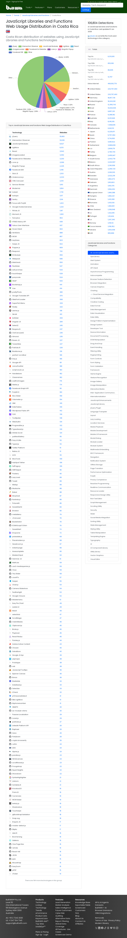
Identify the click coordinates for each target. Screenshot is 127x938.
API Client (94, 268)
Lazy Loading (95, 419)
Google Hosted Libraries (22, 207)
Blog (77, 916)
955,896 (111, 233)
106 (61, 462)
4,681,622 (111, 142)
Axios (14, 733)
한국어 (105, 2)
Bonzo (14, 677)
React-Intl (16, 852)
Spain (91, 135)
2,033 (62, 177)
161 (61, 388)
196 (61, 355)
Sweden (92, 176)
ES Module (16, 255)
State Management (98, 525)
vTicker (15, 874)
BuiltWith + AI (101, 908)
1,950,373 (111, 179)
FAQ (77, 913)
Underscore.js (18, 177)
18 (60, 807)
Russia (92, 105)
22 (61, 766)
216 (61, 351)
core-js (15, 162)
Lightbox (15, 147)
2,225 (62, 166)
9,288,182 (111, 115)
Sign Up (39, 934)
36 (61, 670)
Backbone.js (17, 351)
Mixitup (15, 485)
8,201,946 (111, 118)
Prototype (16, 663)
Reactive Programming (99, 483)
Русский (100, 2)
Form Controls (96, 359)
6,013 (62, 147)
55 (61, 581)
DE (91, 2)
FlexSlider (16, 266)
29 (61, 714)
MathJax (15, 563)
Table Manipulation (98, 533)
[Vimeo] (111, 928)
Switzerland (94, 145)
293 (61, 318)
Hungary (93, 196)
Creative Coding (97, 302)
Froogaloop (17, 766)
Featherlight (17, 592)
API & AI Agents (102, 902)
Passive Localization (20, 714)
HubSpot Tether (18, 462)
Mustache (16, 488)
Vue (14, 288)
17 (60, 822)
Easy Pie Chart (18, 603)
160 (61, 392)
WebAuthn (16, 422)
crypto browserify (19, 740)
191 (61, 362)
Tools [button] (28, 7)
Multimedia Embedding (99, 449)
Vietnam (93, 182)
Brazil (91, 108)
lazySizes (15, 240)
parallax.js (16, 755)
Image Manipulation (98, 385)
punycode (16, 277)
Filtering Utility (95, 351)
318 (61, 311)
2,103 (62, 173)
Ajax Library (94, 256)
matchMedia (17, 622)
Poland (92, 142)
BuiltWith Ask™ (42, 921)
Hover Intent (17, 229)
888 (61, 233)
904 (61, 229)
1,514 (61, 199)
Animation (94, 264)
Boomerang (17, 837)
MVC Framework (97, 453)
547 (61, 266)
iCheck (15, 692)
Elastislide (16, 681)
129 (61, 429)
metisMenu (16, 514)
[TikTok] (105, 928)
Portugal (93, 216)
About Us (79, 918)
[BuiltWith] (14, 7)
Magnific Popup (18, 166)
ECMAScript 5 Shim (19, 525)
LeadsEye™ (40, 926)
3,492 (62, 155)
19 (60, 788)
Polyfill (92, 476)
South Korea (94, 159)
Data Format (95, 306)
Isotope (15, 196)
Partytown (16, 737)
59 (61, 563)
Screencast (80, 908)
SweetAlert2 (17, 507)
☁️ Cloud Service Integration (101, 294)
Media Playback (96, 427)
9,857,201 (111, 111)
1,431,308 (111, 199)
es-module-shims (19, 711)
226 (61, 348)
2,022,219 (111, 176)
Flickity (14, 307)
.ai (90, 219)
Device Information (98, 332)
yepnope (16, 659)
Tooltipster (16, 418)
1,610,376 (111, 186)
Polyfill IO (15, 392)
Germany (93, 98)
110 (61, 455)
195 (61, 359)
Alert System (95, 260)
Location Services (97, 423)
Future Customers (63, 910)
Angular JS (16, 322)
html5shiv (16, 233)
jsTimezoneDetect (19, 696)
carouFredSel (17, 366)
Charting (93, 291)
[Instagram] (117, 928)
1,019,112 (110, 223)
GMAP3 (15, 707)
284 (61, 322)
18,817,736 (111, 98)
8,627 (62, 144)
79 (61, 514)
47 (61, 614)
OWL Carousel (18, 181)
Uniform (15, 781)
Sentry (14, 199)
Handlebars (17, 374)
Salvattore (16, 651)
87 (61, 496)
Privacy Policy (114, 920)
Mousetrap (16, 863)
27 (61, 722)
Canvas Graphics (97, 287)
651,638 (111, 63)
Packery (15, 474)
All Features (60, 929)
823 (61, 240)
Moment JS (16, 214)
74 (61, 529)
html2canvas (17, 759)
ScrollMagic (17, 618)
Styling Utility (95, 529)
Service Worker (18, 185)
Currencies (16, 796)
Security (93, 510)
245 (61, 325)
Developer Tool (96, 328)
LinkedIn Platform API (20, 725)
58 (61, 574)
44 (61, 640)
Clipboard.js (17, 625)
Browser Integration (98, 283)
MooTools (16, 459)
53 (61, 592)
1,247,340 (111, 219)
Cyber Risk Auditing (59, 914)
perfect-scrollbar (19, 355)
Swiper (15, 581)
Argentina (93, 186)
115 (61, 436)
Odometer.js (17, 399)
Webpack (16, 259)
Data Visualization (97, 313)
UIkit (13, 403)
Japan (92, 132)
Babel (14, 492)
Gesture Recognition (98, 377)
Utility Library (95, 552)
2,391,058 (111, 165)
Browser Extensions (103, 910)
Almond (15, 336)
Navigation (94, 457)
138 (61, 418)
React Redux (17, 637)
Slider (92, 514)
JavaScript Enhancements (100, 400)
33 (61, 688)
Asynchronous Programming (102, 272)
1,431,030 (111, 203)
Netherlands (94, 128)
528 (61, 273)
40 (61, 648)
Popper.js (16, 247)
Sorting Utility (95, 521)
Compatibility (95, 298)
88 (61, 488)
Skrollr (14, 314)
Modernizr (16, 188)
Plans (49, 7)
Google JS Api (18, 655)
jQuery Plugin (95, 408)
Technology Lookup (41, 903)
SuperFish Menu (18, 303)
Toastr (14, 481)
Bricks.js (15, 629)
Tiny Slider (16, 574)
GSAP (14, 281)
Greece (92, 199)
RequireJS (16, 329)
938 (61, 222)
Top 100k (91, 63)
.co (90, 148)
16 (60, 833)
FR (93, 2)
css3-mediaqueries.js (21, 566)
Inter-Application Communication (103, 393)
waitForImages (18, 381)
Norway (92, 223)
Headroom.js (17, 544)
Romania (93, 203)
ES (95, 2)
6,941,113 (111, 128)
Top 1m (90, 56)
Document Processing (99, 336)
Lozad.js (15, 718)
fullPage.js (16, 466)
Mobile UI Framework (98, 434)
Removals (99, 918)
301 (61, 314)
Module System (96, 446)
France (92, 115)
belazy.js (15, 803)
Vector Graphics (97, 555)
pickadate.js (17, 537)
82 (61, 507)
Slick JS (15, 173)
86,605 (110, 70)
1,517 (61, 196)
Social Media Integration (100, 517)
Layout (93, 415)
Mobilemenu (17, 600)
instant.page (17, 548)
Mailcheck (16, 262)
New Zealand (94, 209)
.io (90, 213)
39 (61, 655)
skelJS (14, 833)
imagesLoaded (18, 155)
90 (61, 474)
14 (60, 874)
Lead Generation (62, 902)
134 (61, 422)
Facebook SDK (18, 170)
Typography (95, 540)
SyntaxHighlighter (19, 777)
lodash (15, 192)
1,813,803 (111, 182)
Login (46, 934)
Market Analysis (62, 905)
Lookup (85, 9)
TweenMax (16, 344)
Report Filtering (62, 921)
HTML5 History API (19, 222)
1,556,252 (111, 189)
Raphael (15, 729)
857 (61, 236)
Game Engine (95, 374)
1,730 (61, 192)
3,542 (62, 151)
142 (61, 411)
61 (60, 559)
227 (61, 340)
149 (61, 403)
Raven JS (16, 340)
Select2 (15, 325)
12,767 (110, 77)
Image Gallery (96, 381)
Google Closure (18, 596)
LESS (14, 748)
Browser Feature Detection (101, 279)
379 (61, 296)
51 (60, 600)
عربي (119, 2)
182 (61, 374)
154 (61, 399)
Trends (16, 15)
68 (61, 540)
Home (8, 15)
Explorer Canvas (18, 674)
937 (61, 225)
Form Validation (96, 366)
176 (61, 381)
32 (61, 692)
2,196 (62, 170)
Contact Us (80, 921)
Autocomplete (96, 275)
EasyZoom (16, 866)
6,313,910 (111, 56)
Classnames (17, 377)
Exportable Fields (82, 905)
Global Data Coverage (60, 925)
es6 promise (17, 270)
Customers (60, 7)
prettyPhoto (17, 292)
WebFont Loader (18, 299)
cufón (14, 744)
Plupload (15, 633)
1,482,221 (111, 196)
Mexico (92, 162)
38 (61, 659)
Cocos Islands (95, 226)
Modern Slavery (102, 923)
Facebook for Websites (21, 159)
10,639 (62, 140)
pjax (14, 859)
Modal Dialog (95, 438)
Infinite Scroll (17, 433)
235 (61, 336)
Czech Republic (95, 169)
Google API (16, 362)
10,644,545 (112, 108)
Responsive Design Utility (100, 495)
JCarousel (16, 518)
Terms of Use (101, 920)
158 (61, 396)
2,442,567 (111, 162)
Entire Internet (93, 83)
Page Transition (96, 468)
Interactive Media (97, 389)
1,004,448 (111, 230)
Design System (96, 325)
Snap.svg (16, 818)
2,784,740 (111, 152)
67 (61, 544)
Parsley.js (16, 640)
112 (61, 440)
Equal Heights (17, 770)
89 (61, 477)
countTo (15, 577)
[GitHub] (114, 928)
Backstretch (17, 522)
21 (60, 777)
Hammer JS (17, 559)
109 (61, 459)
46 (61, 622)
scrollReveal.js (18, 763)
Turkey (92, 152)
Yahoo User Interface (20, 225)
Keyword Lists (42, 918)
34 (61, 681)
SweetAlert (16, 529)
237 (61, 329)
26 (61, 725)
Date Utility (94, 317)
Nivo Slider (16, 396)
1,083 (62, 214)
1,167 (61, 211)
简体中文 (114, 2)
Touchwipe (16, 811)
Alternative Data (62, 918)
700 (61, 251)
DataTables (17, 407)
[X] (96, 928)
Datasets (99, 905)
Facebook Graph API (20, 388)
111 (60, 448)
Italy (91, 121)
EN (88, 2)
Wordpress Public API (20, 411)
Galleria (15, 840)
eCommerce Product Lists (41, 914)
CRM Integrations (102, 913)
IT (97, 2)
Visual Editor (95, 559)
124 (61, 433)
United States (94, 89)
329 (61, 303)
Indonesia (93, 179)
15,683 (62, 136)
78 (61, 518)
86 (61, 499)
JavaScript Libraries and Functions (35, 15)
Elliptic (14, 829)
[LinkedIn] (99, 928)
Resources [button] (72, 7)
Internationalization (98, 396)
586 (61, 259)
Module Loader (96, 442)
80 (61, 511)
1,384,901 (111, 206)
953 (61, 218)
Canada (92, 125)
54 (61, 585)
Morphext (16, 496)
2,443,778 (111, 159)
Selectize (16, 688)
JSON (14, 855)
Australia (93, 118)
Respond (16, 251)
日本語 (110, 2)
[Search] (102, 5)
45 (61, 625)
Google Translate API (20, 296)
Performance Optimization (101, 472)
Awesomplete (18, 551)
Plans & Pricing (42, 932)
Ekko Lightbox (17, 700)
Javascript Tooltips (19, 670)
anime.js (15, 311)
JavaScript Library (97, 404)
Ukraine (92, 230)
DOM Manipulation (97, 340)
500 (61, 281)
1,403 (62, 203)
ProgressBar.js (18, 425)
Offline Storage (96, 465)
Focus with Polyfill (19, 203)
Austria (92, 172)
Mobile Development (98, 430)
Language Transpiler (98, 412)
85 (61, 503)
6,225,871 (111, 132)
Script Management (98, 502)
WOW (14, 236)
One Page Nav (18, 844)
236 (61, 333)
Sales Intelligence (63, 908)
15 (60, 855)
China (92, 138)
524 (61, 277)
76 (61, 525)
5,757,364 (111, 135)
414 (61, 288)
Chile (91, 206)
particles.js (16, 722)
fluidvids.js (16, 499)
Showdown (16, 774)
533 (61, 270)
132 (61, 425)
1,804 (62, 188)
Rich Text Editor (96, 499)
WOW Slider (17, 800)
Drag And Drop (96, 344)
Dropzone (16, 533)
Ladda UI (15, 607)
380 (61, 292)
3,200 (62, 159)
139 (61, 414)
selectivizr (16, 614)
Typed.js (15, 444)
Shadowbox (17, 807)
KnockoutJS (17, 788)
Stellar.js (15, 385)
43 (61, 644)
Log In (8, 1)
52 (61, 596)
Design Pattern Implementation (102, 321)
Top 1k (90, 77)
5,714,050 (111, 138)
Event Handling (96, 347)
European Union (96, 192)
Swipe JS (15, 244)
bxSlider (15, 318)
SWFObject (16, 470)
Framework (94, 370)
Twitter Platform (18, 448)
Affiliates (79, 924)
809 (61, 247)
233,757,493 (112, 89)
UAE (91, 233)
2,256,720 (111, 169)
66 (61, 548)
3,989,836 (111, 145)
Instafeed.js (17, 685)
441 (61, 285)
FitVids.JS (16, 211)
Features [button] (39, 7)
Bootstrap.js (17, 285)
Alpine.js (15, 751)
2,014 (62, 181)
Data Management (98, 309)
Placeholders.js (18, 540)
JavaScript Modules (20, 144)
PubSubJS (16, 348)
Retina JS (16, 451)
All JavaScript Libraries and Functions (104, 253)
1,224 (62, 207)
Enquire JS (16, 822)
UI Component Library (99, 548)
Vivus (14, 570)
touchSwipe (17, 273)
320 (61, 307)
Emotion (15, 511)
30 (61, 707)
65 (61, 551)
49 (61, 603)
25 (61, 740)
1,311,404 (111, 216)
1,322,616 (111, 213)
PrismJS (15, 792)
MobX (14, 611)
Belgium (92, 155)
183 (61, 370)
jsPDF (14, 870)
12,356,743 (112, 105)
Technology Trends (41, 909)
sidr (13, 666)
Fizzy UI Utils (16, 440)
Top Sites (40, 924)
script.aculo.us (18, 370)
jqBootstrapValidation (21, 814)
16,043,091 (111, 101)
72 (61, 533)
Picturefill (15, 503)
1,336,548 (111, 209)
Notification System (98, 461)
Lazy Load (16, 477)
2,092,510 (111, 172)
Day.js (14, 359)
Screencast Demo (63, 934)
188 (61, 366)
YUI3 (14, 414)
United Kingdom (96, 101)
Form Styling (95, 362)
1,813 (61, 185)
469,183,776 (112, 83)
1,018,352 (111, 226)
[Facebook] (102, 928)
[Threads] (108, 928)
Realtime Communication (100, 487)
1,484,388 (111, 192)
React (14, 151)
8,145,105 (111, 121)
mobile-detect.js (19, 826)
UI (91, 544)
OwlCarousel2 (18, 333)
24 (61, 744)
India (91, 111)
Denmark (93, 189)
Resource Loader (97, 491)
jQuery (15, 136)
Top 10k (91, 70)
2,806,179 (111, 148)
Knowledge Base (82, 902)
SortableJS (16, 785)
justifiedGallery (18, 436)
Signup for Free (17, 1)
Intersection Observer (21, 140)
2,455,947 (111, 155)
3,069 (62, 162)
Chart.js (15, 585)
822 (61, 244)
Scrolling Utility (96, 506)
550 (61, 262)
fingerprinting (95, 355)
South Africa (94, 165)
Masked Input (17, 555)
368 (61, 299)
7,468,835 (111, 125)
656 (61, 255)
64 (61, 555)
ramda (15, 848)
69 (61, 537)
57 (61, 577)
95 (61, 470)
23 (61, 755)
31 (60, 696)
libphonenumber (19, 703)
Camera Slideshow (20, 588)
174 (61, 385)
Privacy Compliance (98, 480)
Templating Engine (97, 536)
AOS (14, 455)
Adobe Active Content (21, 644)
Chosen (15, 648)
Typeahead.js (17, 429)
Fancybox (16, 218)
